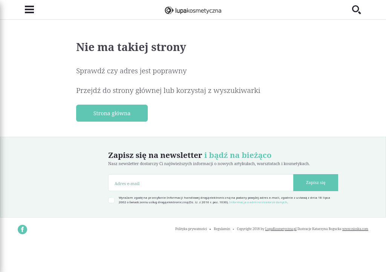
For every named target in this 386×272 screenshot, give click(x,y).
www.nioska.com (355, 229)
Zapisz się (315, 182)
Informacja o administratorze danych (258, 202)
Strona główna (112, 113)
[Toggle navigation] (26, 10)
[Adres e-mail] (201, 182)
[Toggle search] (360, 9)
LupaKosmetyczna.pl (281, 229)
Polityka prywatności (191, 229)
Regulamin (222, 229)
